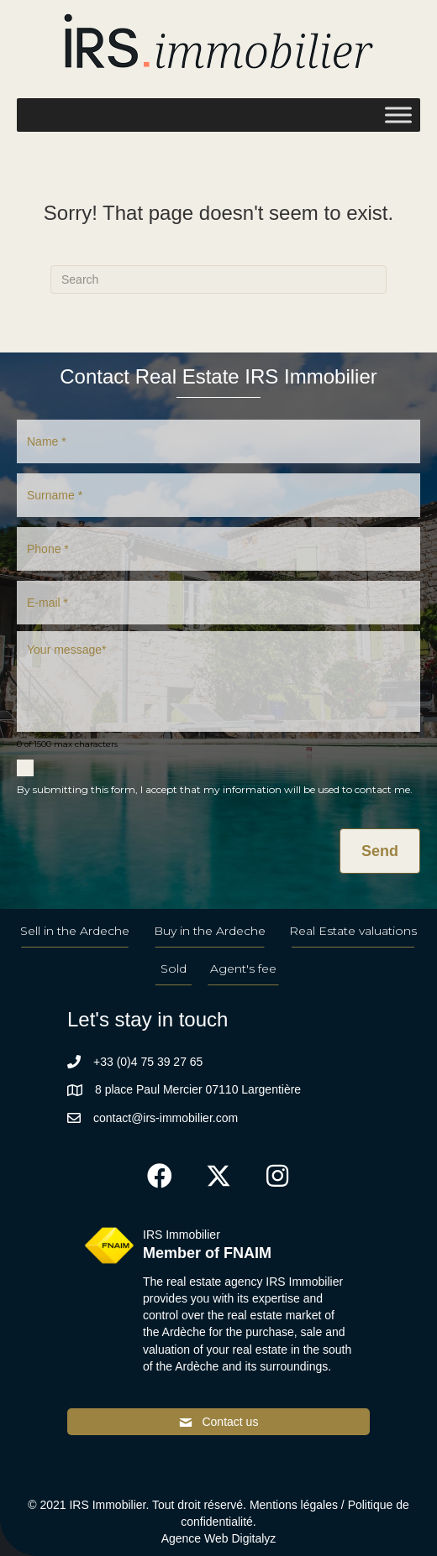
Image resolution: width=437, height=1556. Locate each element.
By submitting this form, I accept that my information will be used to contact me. (215, 789)
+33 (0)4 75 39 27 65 (148, 1061)
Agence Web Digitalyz (218, 1538)
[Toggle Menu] (398, 115)
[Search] (218, 279)
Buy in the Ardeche (210, 930)
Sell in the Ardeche (74, 930)
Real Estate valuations (353, 930)
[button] (159, 1176)
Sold (174, 968)
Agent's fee (243, 968)
